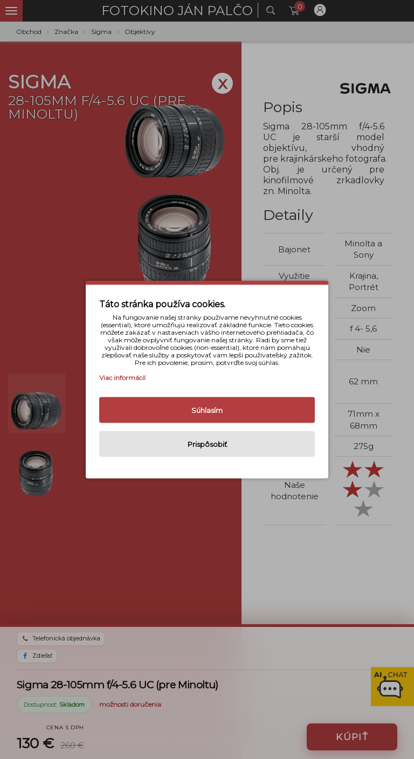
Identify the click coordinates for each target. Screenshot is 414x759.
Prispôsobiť (207, 444)
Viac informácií (122, 378)
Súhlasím (207, 410)
